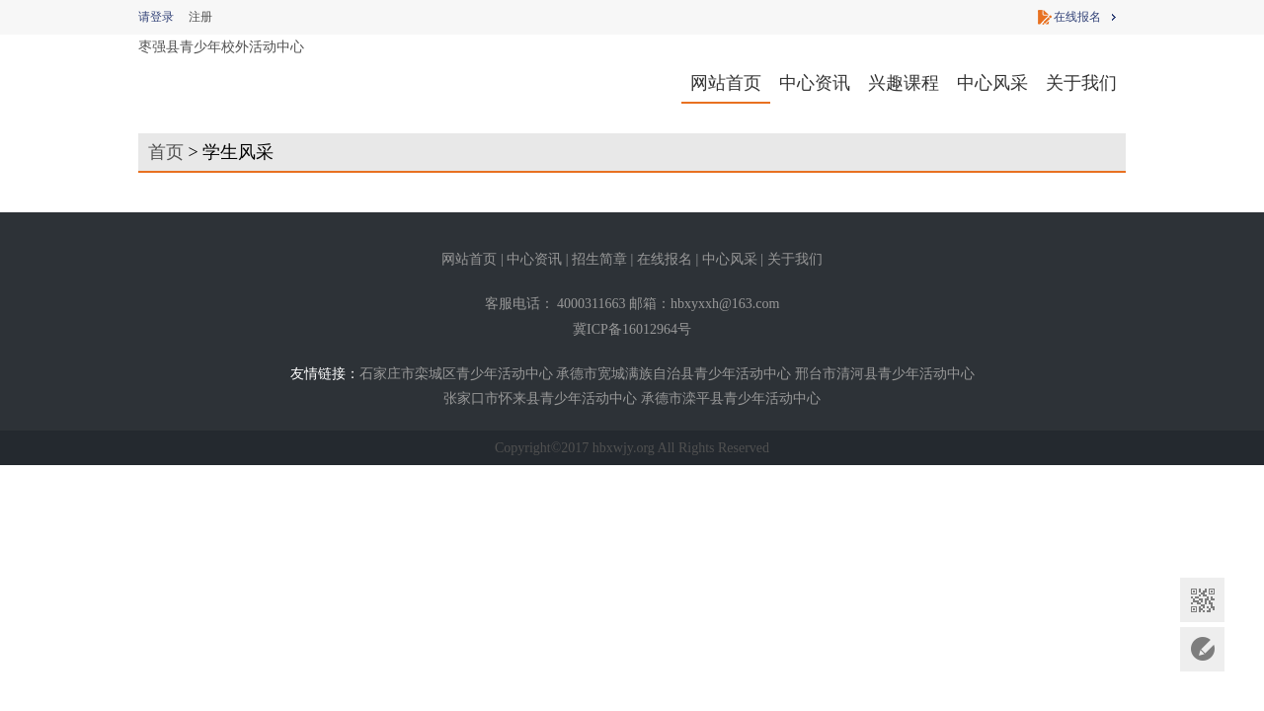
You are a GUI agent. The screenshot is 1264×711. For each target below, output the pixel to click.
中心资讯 (814, 83)
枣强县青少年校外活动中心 (221, 47)
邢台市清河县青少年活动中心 (885, 373)
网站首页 (725, 83)
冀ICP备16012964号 (632, 329)
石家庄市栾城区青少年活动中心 (456, 373)
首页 (166, 152)
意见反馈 (1202, 649)
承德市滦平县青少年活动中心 (731, 398)
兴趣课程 (903, 83)
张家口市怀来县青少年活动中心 (540, 398)
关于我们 (1081, 83)
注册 (200, 17)
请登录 (156, 17)
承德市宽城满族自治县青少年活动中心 (673, 373)
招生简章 (599, 259)
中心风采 (992, 83)
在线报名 (1077, 17)
